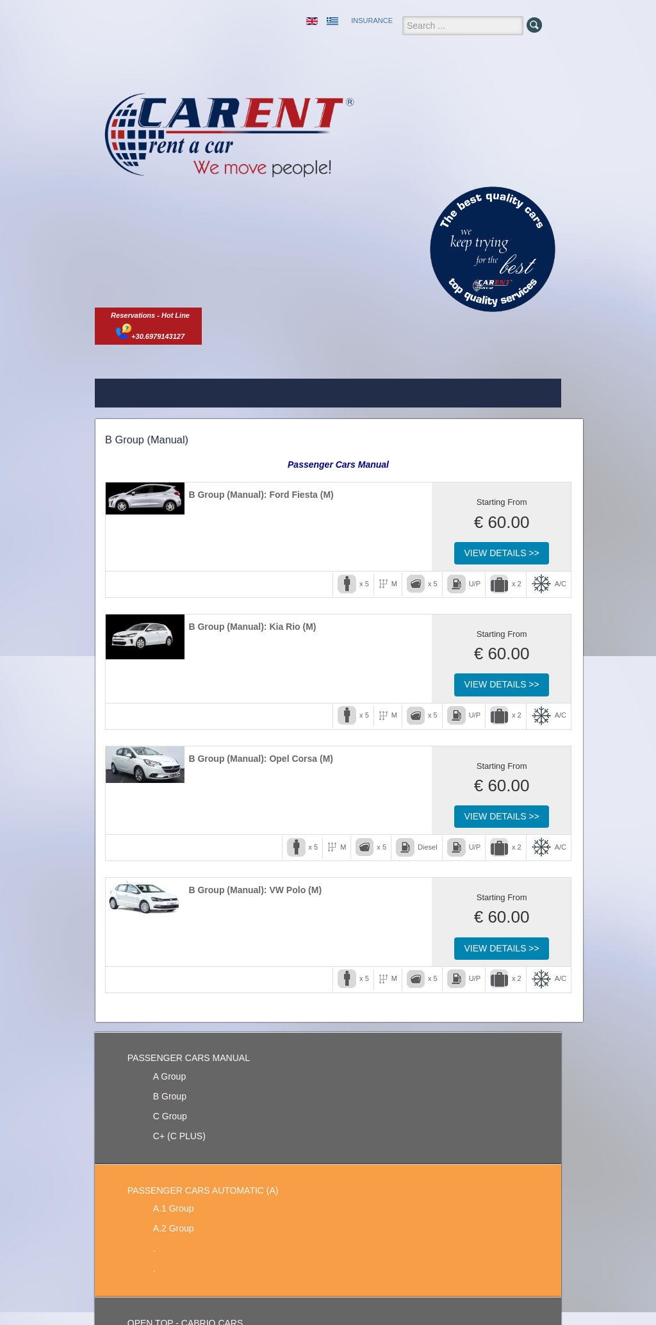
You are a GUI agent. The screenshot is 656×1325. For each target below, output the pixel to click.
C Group (170, 1116)
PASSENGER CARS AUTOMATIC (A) (203, 1190)
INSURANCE (372, 20)
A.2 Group (173, 1228)
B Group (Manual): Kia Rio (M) (252, 626)
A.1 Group (173, 1208)
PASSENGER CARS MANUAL (188, 1058)
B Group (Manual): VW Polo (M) (255, 890)
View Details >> (501, 553)
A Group (169, 1076)
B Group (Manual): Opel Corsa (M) (260, 758)
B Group (169, 1096)
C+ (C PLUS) (179, 1136)
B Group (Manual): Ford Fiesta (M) (260, 495)
